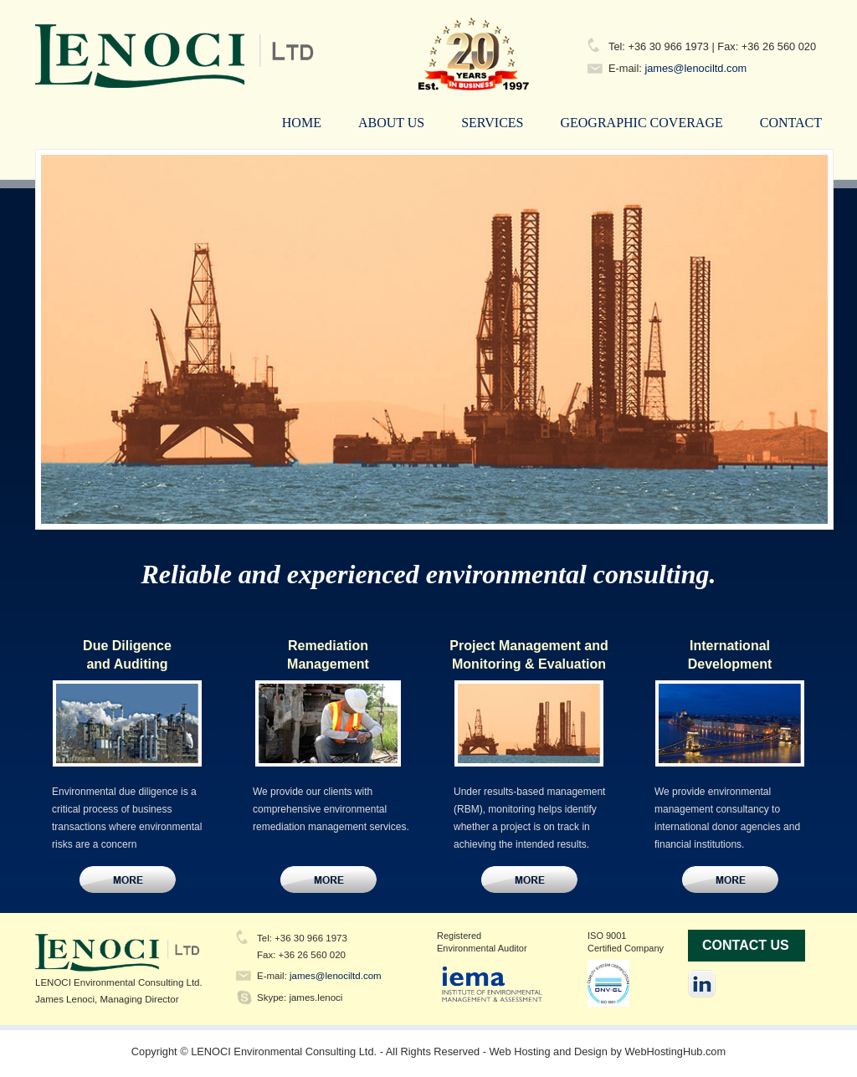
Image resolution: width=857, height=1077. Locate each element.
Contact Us (128, 879)
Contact (791, 122)
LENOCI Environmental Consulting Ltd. (303, 55)
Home (301, 122)
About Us (391, 122)
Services (492, 122)
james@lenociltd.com (695, 68)
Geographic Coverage (641, 122)
